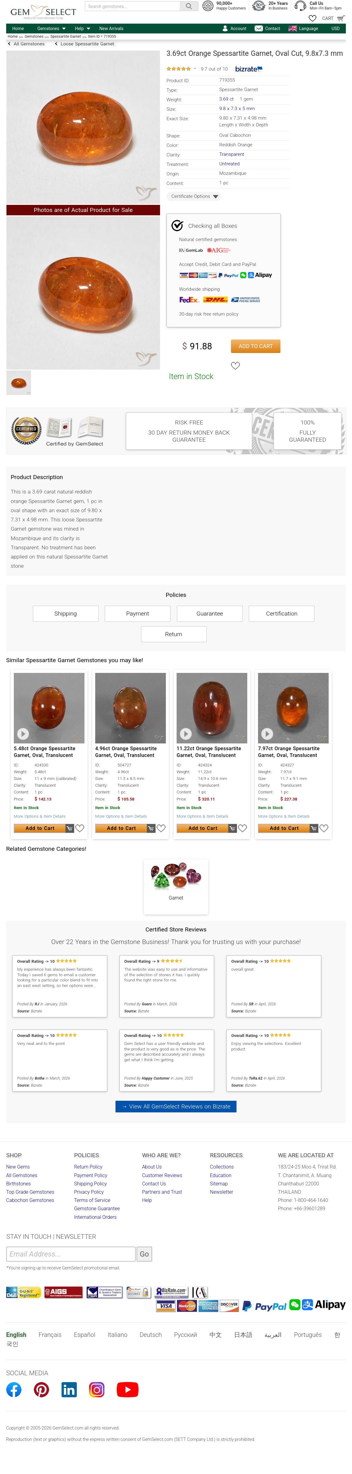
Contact (272, 28)
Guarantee (209, 613)
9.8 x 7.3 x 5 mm (237, 108)
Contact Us (154, 1184)
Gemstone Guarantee (97, 1208)
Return (173, 634)
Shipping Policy (90, 1184)
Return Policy (88, 1167)
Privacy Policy (89, 1192)
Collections (222, 1167)
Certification (281, 613)
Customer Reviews (162, 1175)
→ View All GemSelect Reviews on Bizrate (176, 1106)
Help (79, 28)
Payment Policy (90, 1175)
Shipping (65, 613)
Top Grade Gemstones (30, 1192)
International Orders (95, 1217)
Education (221, 1175)
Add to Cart (256, 346)
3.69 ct (227, 99)
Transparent (231, 154)
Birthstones (18, 1184)
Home (18, 28)
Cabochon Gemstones (30, 1200)
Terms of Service (92, 1200)
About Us (152, 1167)
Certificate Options (190, 196)
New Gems (18, 1167)
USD (335, 28)
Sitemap (219, 1184)
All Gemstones (21, 1175)
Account (238, 28)
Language (308, 28)
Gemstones (48, 28)
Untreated (229, 164)
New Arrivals (111, 28)
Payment (137, 613)
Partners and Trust (162, 1192)
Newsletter (221, 1192)
